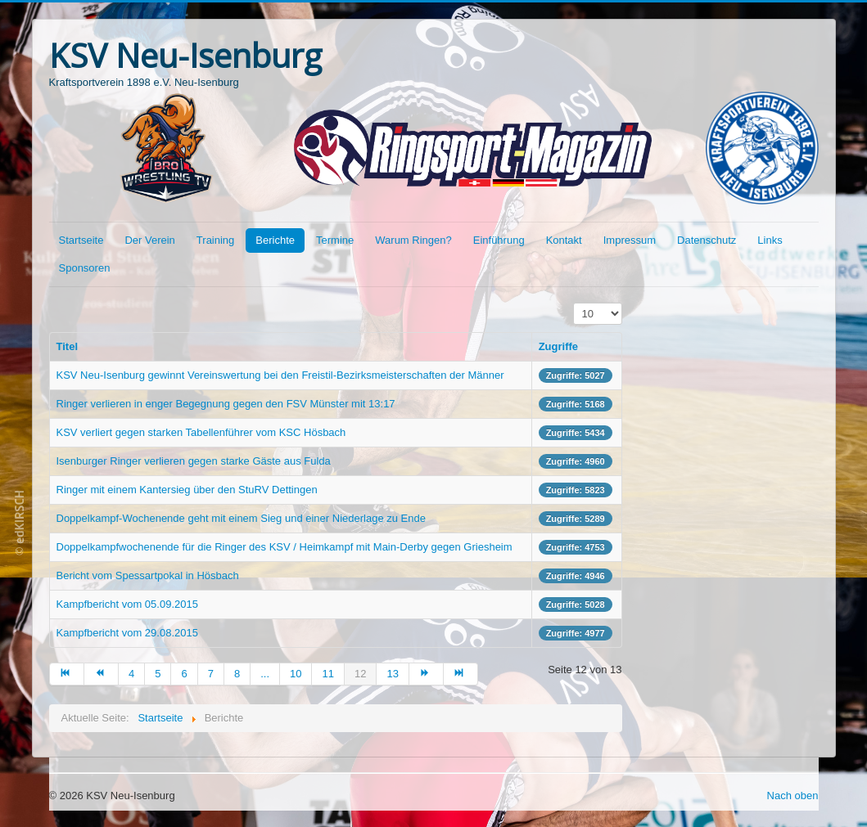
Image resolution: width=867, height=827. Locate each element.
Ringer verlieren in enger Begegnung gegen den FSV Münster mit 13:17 (225, 404)
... (264, 673)
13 (392, 673)
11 (327, 673)
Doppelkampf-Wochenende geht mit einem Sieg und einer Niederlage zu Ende (241, 518)
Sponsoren (85, 268)
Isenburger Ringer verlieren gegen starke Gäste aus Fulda (193, 461)
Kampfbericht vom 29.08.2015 (127, 633)
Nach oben (793, 795)
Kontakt (564, 240)
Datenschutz (706, 240)
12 (360, 673)
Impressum (629, 240)
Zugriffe (558, 346)
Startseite (81, 240)
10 (295, 673)
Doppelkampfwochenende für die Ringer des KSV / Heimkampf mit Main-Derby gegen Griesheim (284, 547)
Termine (335, 240)
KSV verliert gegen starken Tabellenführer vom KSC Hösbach (201, 432)
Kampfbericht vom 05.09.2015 (127, 604)
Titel (67, 346)
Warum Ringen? (413, 240)
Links (769, 240)
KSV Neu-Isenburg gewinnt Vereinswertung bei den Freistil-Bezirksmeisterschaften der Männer (280, 375)
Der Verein (149, 240)
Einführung (499, 240)
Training (215, 240)
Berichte (275, 240)
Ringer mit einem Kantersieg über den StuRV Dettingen (187, 489)
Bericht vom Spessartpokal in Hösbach (147, 575)
